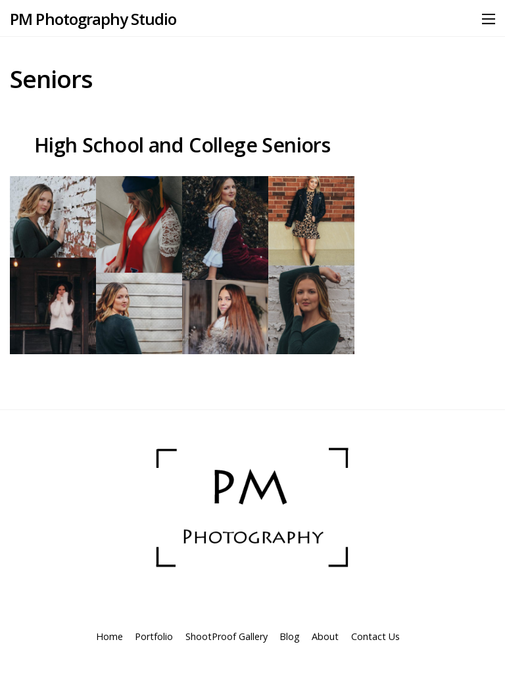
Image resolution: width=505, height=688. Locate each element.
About (325, 636)
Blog (289, 636)
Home (109, 636)
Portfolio (154, 636)
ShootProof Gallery (226, 636)
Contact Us (375, 636)
